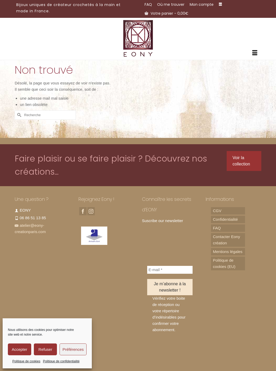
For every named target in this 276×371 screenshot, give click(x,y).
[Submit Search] (19, 115)
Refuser (45, 349)
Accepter (19, 349)
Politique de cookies (26, 361)
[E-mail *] (170, 270)
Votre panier (166, 13)
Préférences (73, 349)
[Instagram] (91, 211)
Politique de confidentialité (61, 361)
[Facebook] (83, 211)
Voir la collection (241, 160)
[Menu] (254, 53)
